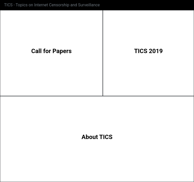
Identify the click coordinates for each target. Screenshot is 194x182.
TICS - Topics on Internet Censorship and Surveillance (52, 5)
